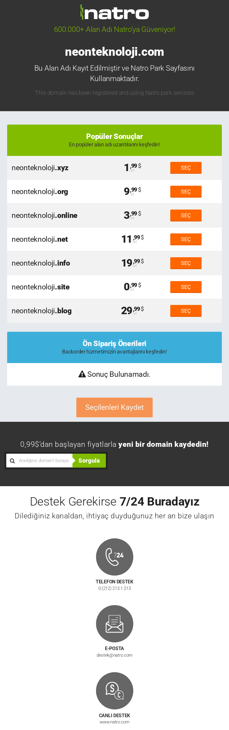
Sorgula (89, 460)
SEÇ (186, 168)
